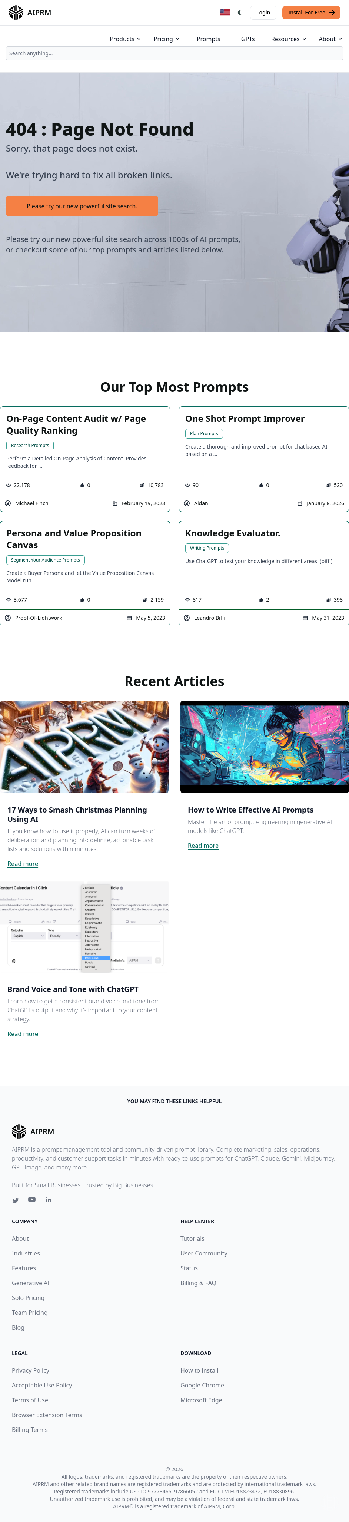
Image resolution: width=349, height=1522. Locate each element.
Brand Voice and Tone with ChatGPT (73, 989)
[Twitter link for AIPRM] (15, 1200)
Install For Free (312, 12)
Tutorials (192, 1238)
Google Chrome (202, 1385)
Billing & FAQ (198, 1283)
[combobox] (174, 53)
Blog (18, 1327)
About (331, 39)
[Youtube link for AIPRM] (32, 1201)
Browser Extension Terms (47, 1415)
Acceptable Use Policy (42, 1385)
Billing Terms (30, 1430)
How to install (199, 1370)
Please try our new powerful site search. (82, 206)
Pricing (167, 39)
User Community (203, 1253)
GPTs (248, 39)
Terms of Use (30, 1400)
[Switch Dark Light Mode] (240, 12)
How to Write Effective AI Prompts (250, 810)
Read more (22, 864)
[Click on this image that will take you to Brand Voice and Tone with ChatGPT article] (84, 926)
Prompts (208, 39)
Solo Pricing (28, 1298)
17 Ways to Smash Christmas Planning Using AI (77, 814)
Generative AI (31, 1283)
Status (189, 1268)
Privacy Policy (30, 1370)
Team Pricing (30, 1312)
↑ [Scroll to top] (330, 1503)
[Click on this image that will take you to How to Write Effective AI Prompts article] (264, 747)
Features (24, 1268)
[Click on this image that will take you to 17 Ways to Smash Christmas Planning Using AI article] (84, 747)
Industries (26, 1253)
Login (263, 12)
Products (126, 39)
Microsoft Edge (201, 1400)
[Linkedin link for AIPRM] (50, 1201)
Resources (289, 39)
